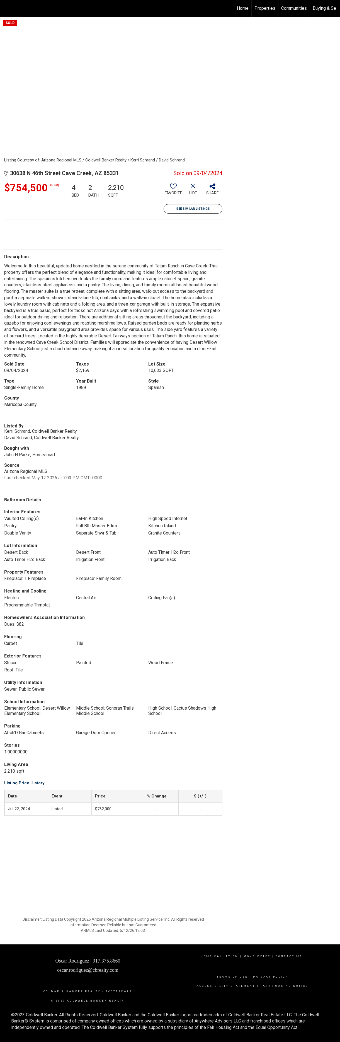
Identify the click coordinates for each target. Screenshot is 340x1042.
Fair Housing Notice (284, 986)
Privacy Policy (270, 976)
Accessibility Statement (225, 986)
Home (243, 8)
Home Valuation (219, 956)
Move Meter (257, 956)
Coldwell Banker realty (71, 991)
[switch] (173, 191)
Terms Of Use (232, 976)
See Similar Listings (193, 209)
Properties (264, 8)
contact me (290, 956)
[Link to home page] (7, 8)
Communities (294, 8)
